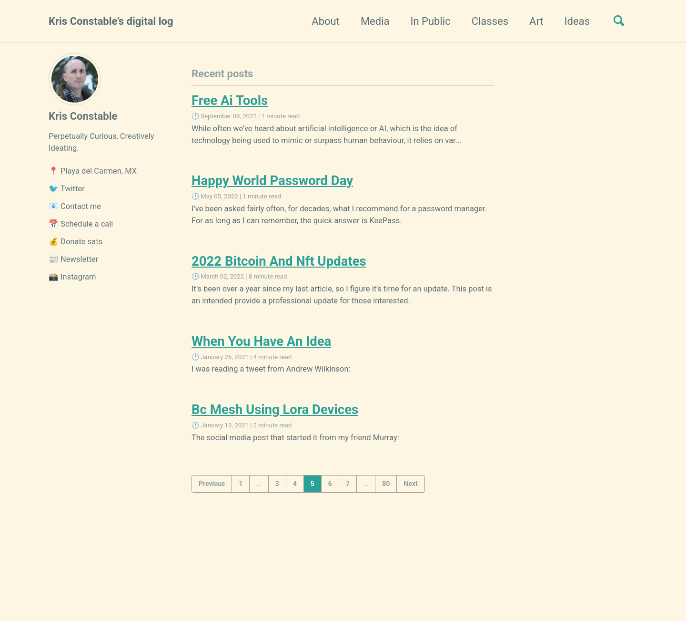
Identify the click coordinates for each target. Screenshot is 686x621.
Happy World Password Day (272, 180)
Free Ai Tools (230, 100)
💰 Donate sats (75, 241)
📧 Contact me (75, 206)
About (326, 21)
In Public (431, 21)
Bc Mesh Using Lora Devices (275, 409)
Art (536, 21)
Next (410, 483)
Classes (490, 21)
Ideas (577, 21)
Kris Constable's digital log (111, 21)
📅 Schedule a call (81, 223)
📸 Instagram (72, 276)
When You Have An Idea (261, 341)
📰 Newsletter (73, 259)
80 (386, 483)
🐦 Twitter (67, 188)
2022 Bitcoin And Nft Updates (279, 261)
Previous (212, 483)
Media (375, 21)
